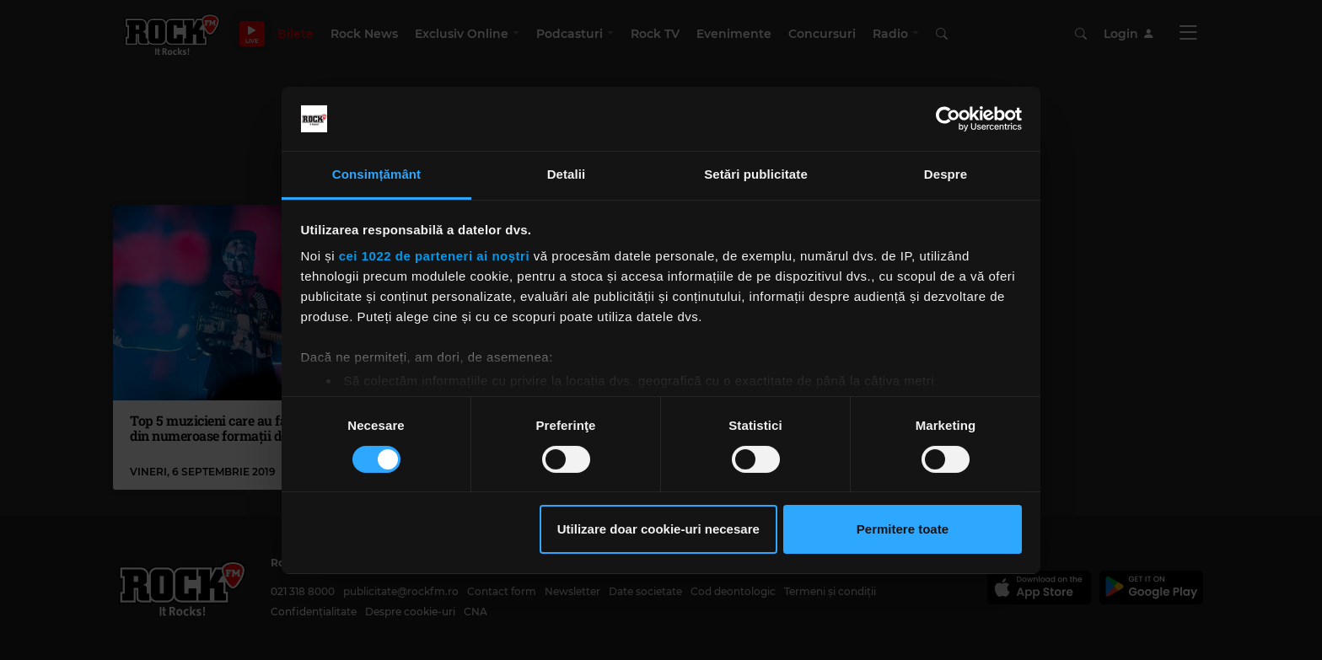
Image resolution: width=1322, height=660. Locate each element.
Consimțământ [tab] (376, 174)
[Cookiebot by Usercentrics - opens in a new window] (948, 118)
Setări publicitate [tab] (756, 174)
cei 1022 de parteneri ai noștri (434, 256)
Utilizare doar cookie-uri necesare (658, 529)
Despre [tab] (945, 174)
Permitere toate (903, 529)
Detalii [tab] (566, 174)
